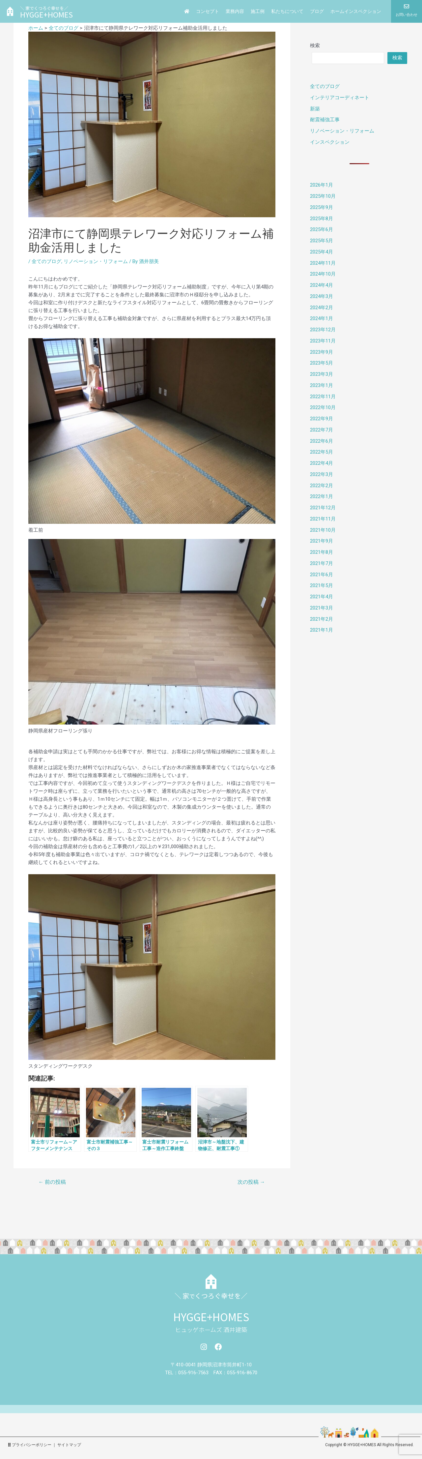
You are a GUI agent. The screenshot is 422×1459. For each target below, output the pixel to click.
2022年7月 (321, 430)
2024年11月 (323, 263)
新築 (315, 109)
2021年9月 (321, 541)
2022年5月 (321, 452)
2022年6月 (321, 441)
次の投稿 (251, 1182)
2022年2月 (321, 486)
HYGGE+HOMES (211, 1316)
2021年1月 (321, 630)
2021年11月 (323, 519)
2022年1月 (321, 496)
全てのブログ (46, 261)
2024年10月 (323, 274)
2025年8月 (321, 219)
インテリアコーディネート (339, 98)
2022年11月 (323, 397)
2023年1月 (321, 385)
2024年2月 (321, 308)
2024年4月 (321, 285)
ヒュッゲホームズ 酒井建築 (211, 1329)
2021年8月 (321, 552)
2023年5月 (321, 363)
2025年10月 (323, 196)
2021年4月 (321, 597)
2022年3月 (321, 474)
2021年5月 (321, 585)
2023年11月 (323, 341)
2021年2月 (321, 619)
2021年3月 (321, 608)
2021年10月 (323, 530)
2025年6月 (321, 229)
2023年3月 (321, 374)
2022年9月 (321, 419)
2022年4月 (321, 463)
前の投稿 (52, 1182)
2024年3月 (321, 296)
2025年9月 (321, 207)
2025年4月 (321, 252)
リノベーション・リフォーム (96, 261)
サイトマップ (69, 1445)
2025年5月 (321, 241)
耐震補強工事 (325, 120)
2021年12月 (323, 508)
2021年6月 (321, 575)
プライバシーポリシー (31, 1445)
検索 (315, 45)
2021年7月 (321, 563)
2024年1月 (321, 318)
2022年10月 (323, 407)
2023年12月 (323, 330)
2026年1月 (321, 185)
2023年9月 (321, 352)
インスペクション (330, 142)
